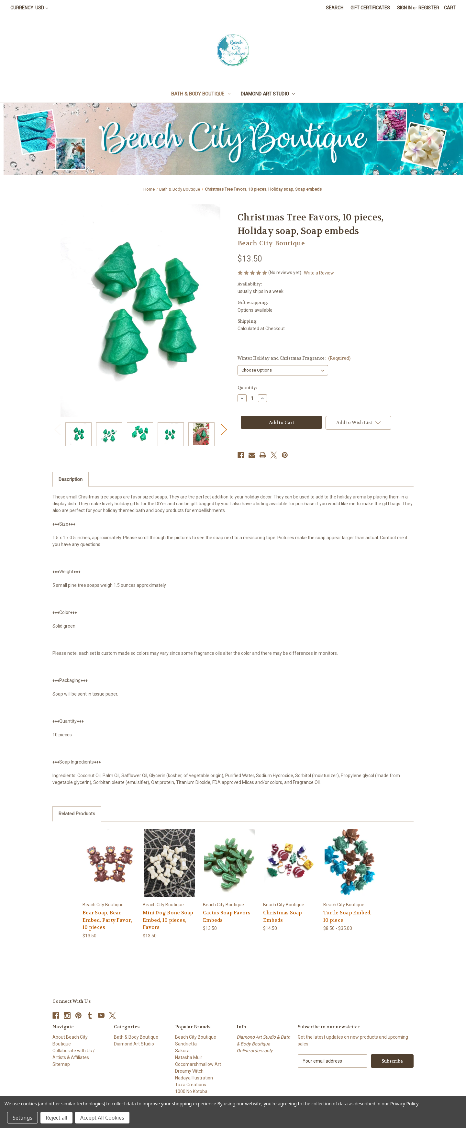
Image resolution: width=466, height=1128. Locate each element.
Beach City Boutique (195, 1037)
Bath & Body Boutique (200, 94)
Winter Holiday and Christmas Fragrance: (294, 358)
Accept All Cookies (102, 1117)
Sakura (182, 1050)
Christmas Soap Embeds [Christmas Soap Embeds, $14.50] (282, 916)
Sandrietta (186, 1043)
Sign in (404, 7)
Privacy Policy (404, 1103)
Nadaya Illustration (194, 1077)
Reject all (56, 1117)
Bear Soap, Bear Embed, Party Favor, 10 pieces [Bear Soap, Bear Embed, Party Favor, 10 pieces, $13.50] (107, 920)
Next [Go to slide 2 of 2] (223, 429)
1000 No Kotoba (191, 1091)
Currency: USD (29, 7)
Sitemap (61, 1064)
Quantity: (247, 387)
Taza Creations (190, 1084)
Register (428, 7)
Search (334, 7)
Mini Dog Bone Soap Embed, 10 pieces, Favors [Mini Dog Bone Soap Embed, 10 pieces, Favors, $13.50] (168, 920)
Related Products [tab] (77, 814)
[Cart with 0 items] (449, 8)
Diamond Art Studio (268, 94)
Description (71, 479)
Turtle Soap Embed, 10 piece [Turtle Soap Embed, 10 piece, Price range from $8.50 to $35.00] (347, 916)
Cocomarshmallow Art (198, 1064)
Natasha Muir (188, 1057)
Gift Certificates (370, 7)
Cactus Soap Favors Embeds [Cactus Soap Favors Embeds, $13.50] (227, 916)
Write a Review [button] (319, 272)
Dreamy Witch (189, 1071)
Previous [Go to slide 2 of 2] (57, 429)
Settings (22, 1117)
